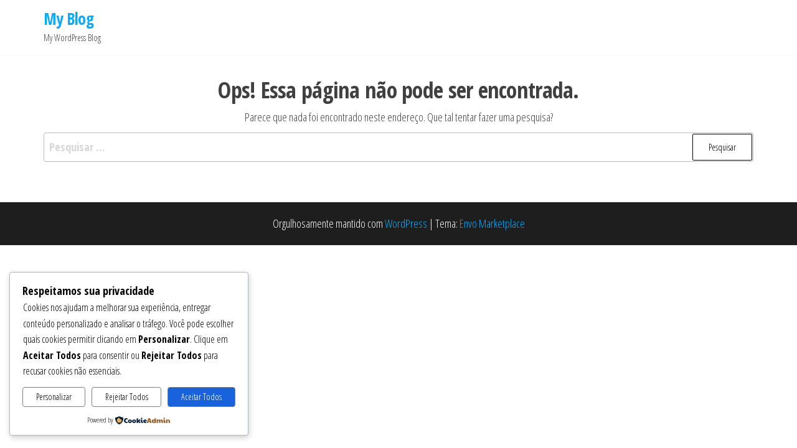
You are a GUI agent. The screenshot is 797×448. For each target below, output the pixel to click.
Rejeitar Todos (126, 397)
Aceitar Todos (201, 397)
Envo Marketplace (492, 223)
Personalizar (54, 397)
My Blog (68, 18)
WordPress (406, 223)
